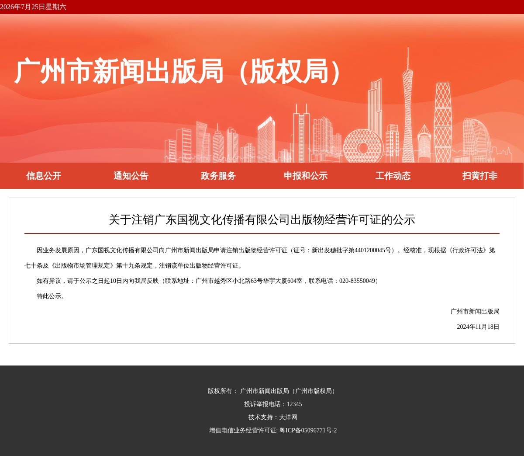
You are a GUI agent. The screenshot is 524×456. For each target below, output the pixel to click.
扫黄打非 (479, 176)
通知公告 (131, 176)
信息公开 (43, 176)
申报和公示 (306, 176)
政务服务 (218, 176)
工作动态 (393, 176)
